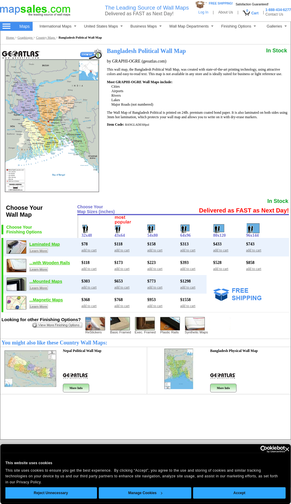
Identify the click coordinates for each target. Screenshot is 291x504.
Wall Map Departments (191, 26)
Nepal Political (82, 351)
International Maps (58, 26)
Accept (231, 493)
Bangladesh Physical (234, 351)
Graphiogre (26, 37)
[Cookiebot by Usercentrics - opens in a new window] (250, 449)
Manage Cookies (136, 493)
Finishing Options (238, 26)
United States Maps (103, 26)
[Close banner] (278, 449)
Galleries (277, 26)
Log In (203, 12)
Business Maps (146, 26)
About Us (225, 12)
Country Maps (46, 37)
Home (10, 37)
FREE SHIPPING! (221, 3)
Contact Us (274, 14)
